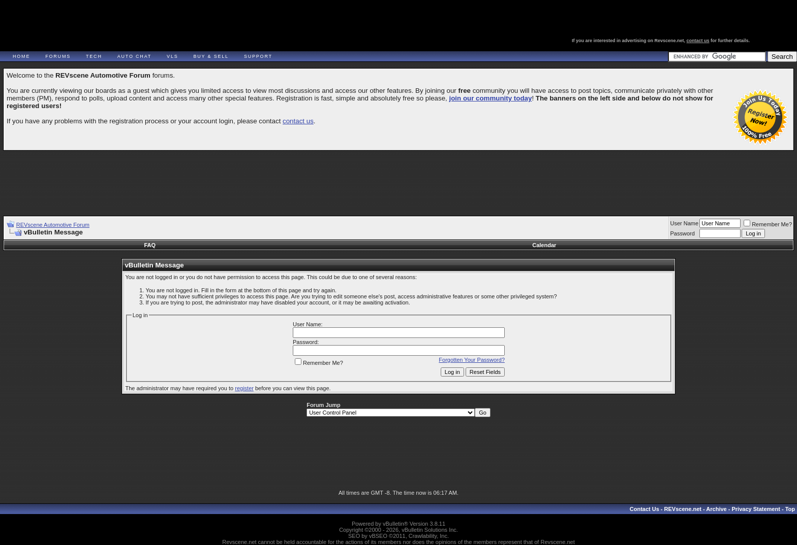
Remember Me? (768, 224)
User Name (684, 223)
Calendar (544, 245)
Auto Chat (134, 56)
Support (258, 56)
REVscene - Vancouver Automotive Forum (100, 36)
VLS (172, 56)
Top (790, 509)
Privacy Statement (755, 509)
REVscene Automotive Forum (52, 225)
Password (682, 233)
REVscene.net (682, 509)
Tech (94, 56)
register (244, 388)
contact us (698, 40)
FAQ (150, 245)
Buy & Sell (211, 56)
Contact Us (644, 509)
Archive (716, 509)
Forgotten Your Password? (472, 360)
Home (21, 56)
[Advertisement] (398, 178)
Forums (58, 56)
